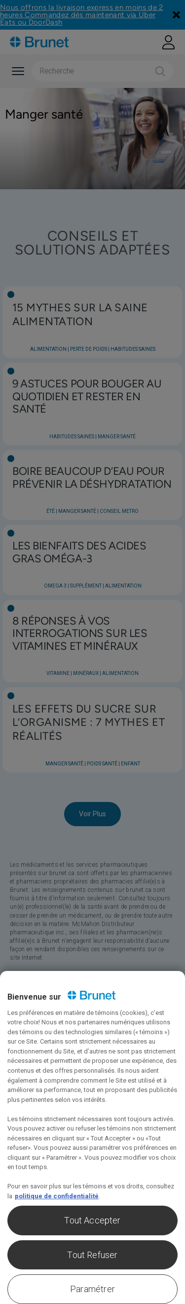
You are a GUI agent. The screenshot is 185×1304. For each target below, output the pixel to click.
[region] (92, 1137)
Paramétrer (92, 1289)
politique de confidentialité (57, 1196)
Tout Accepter (92, 1220)
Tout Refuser (92, 1255)
